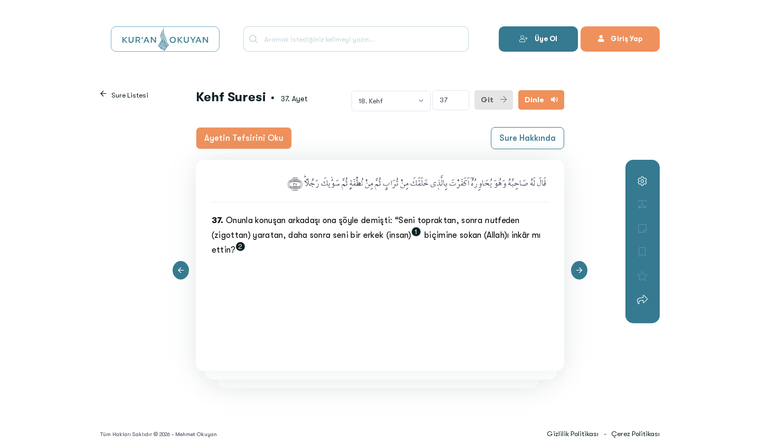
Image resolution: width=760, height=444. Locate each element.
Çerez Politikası (635, 434)
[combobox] (391, 101)
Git (494, 99)
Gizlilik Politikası (572, 434)
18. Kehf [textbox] (371, 101)
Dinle (541, 99)
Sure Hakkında (527, 138)
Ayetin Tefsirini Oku (243, 138)
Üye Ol (538, 39)
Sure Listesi (129, 95)
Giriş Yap (620, 39)
